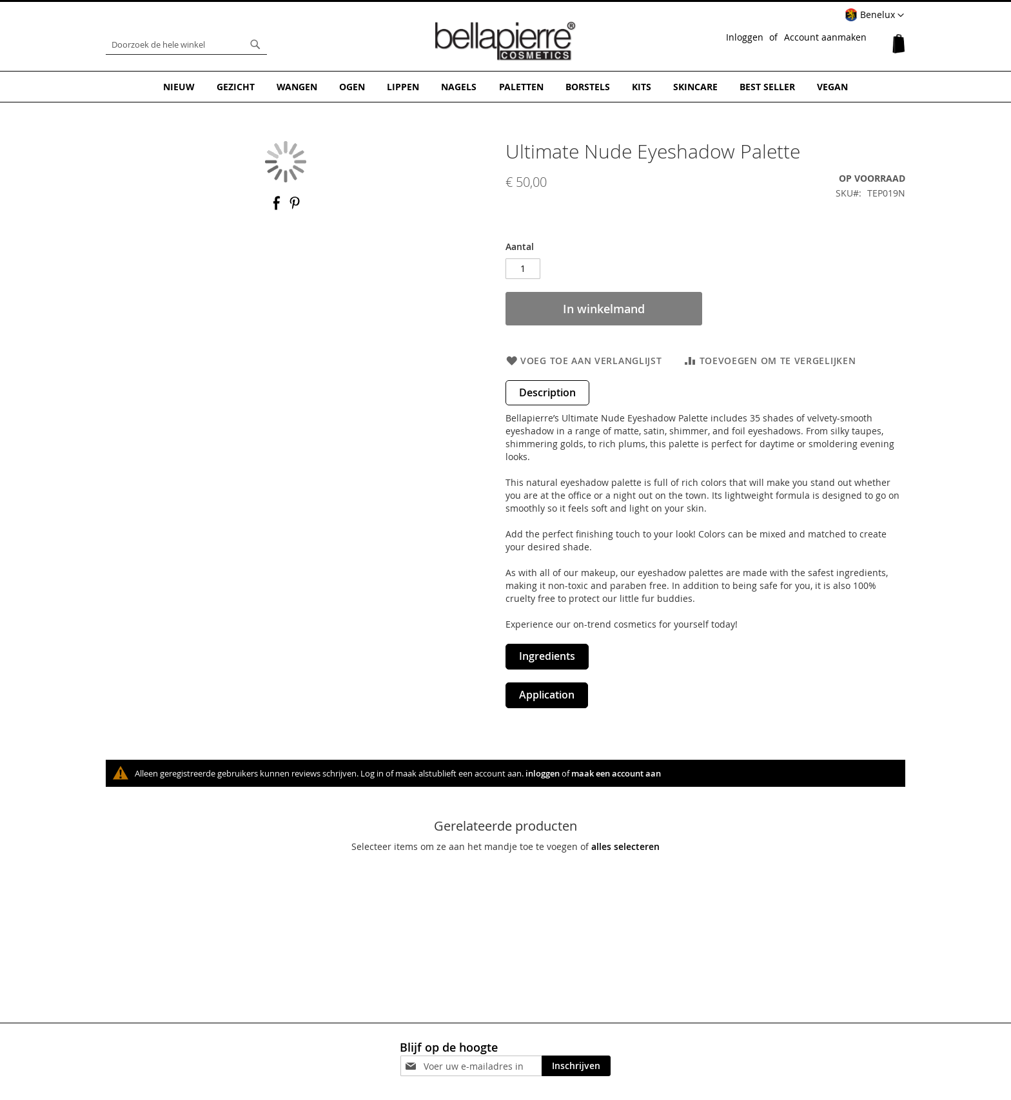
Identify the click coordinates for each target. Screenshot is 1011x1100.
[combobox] (186, 44)
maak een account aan (616, 772)
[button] (874, 15)
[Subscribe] (576, 1066)
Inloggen (744, 37)
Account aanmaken (825, 37)
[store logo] (505, 41)
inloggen (542, 772)
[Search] (255, 44)
